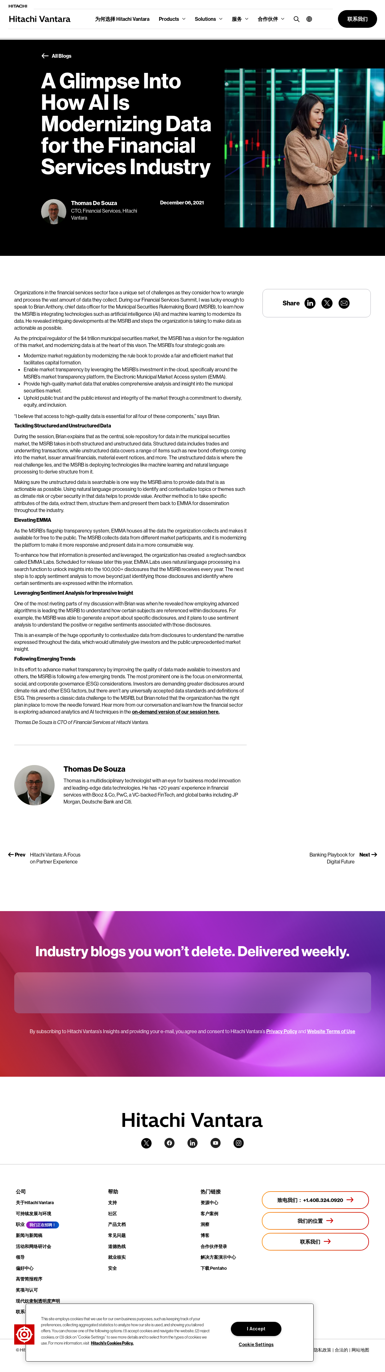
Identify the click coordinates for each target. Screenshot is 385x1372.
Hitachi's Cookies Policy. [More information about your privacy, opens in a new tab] (112, 1343)
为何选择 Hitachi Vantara (122, 19)
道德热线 (117, 1246)
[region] (169, 1332)
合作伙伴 (268, 19)
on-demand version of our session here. (176, 712)
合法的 (341, 1350)
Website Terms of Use (331, 1031)
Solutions (205, 19)
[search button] (295, 19)
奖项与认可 (27, 1290)
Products (169, 19)
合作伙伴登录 (214, 1246)
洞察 (205, 1224)
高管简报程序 (29, 1279)
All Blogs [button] (56, 56)
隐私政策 (322, 1350)
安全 (112, 1268)
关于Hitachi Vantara (35, 1202)
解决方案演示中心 (218, 1257)
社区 (112, 1213)
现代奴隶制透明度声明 (38, 1301)
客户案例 (209, 1213)
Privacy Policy (281, 1031)
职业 (20, 1224)
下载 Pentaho (214, 1268)
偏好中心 (24, 1268)
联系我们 (24, 1312)
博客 (205, 1235)
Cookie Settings (256, 1344)
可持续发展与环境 (33, 1213)
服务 (237, 19)
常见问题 (117, 1235)
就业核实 (117, 1257)
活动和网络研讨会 (33, 1246)
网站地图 (360, 1350)
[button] (306, 19)
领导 (20, 1257)
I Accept (256, 1329)
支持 (112, 1202)
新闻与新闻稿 (29, 1235)
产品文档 (117, 1224)
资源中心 (209, 1202)
